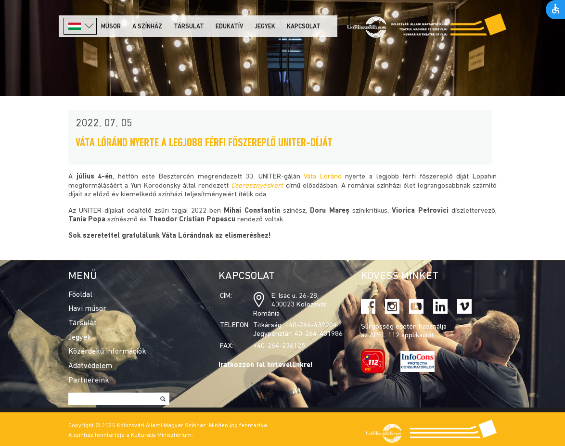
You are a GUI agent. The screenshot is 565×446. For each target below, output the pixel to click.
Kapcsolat (304, 27)
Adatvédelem (90, 366)
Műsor (111, 27)
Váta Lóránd (323, 176)
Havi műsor (87, 309)
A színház (147, 27)
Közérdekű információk (107, 352)
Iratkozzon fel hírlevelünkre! (265, 365)
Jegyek (265, 27)
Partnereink (88, 380)
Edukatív (229, 27)
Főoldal (80, 295)
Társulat (189, 27)
